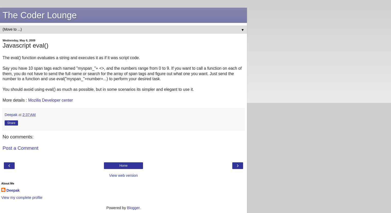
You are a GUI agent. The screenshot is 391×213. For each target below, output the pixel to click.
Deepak (13, 190)
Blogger (133, 208)
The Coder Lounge (40, 15)
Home (123, 165)
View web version (123, 175)
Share (11, 123)
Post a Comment (20, 148)
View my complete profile (21, 198)
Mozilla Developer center (50, 100)
